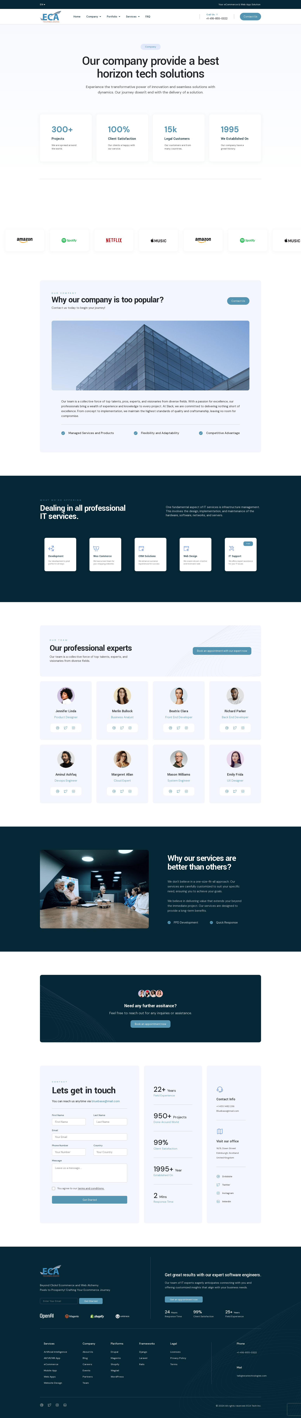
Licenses (175, 1352)
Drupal (114, 1352)
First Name (58, 1115)
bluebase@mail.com (106, 1101)
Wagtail (115, 1370)
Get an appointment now (184, 1299)
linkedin (223, 1201)
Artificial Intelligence (55, 1352)
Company (92, 16)
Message (57, 1160)
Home (77, 16)
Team (86, 1383)
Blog (85, 1358)
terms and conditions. (91, 1188)
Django (143, 1352)
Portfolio (112, 16)
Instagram (225, 1193)
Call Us (212, 14)
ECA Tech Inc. (253, 1405)
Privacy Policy (178, 1358)
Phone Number (60, 1145)
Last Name (99, 1115)
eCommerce (51, 1364)
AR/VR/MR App (52, 1358)
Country (98, 1145)
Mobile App (50, 1370)
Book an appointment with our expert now (222, 650)
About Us (88, 1352)
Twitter (223, 1185)
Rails (141, 1364)
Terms (173, 1364)
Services (131, 16)
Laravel (143, 1358)
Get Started (90, 1199)
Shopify (115, 1364)
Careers (87, 1364)
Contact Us (250, 16)
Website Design (53, 1383)
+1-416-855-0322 (247, 1352)
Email (55, 1130)
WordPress (117, 1377)
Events (86, 1370)
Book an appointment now (150, 1024)
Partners (88, 1377)
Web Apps (50, 1377)
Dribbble (224, 1176)
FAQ (147, 16)
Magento (116, 1358)
